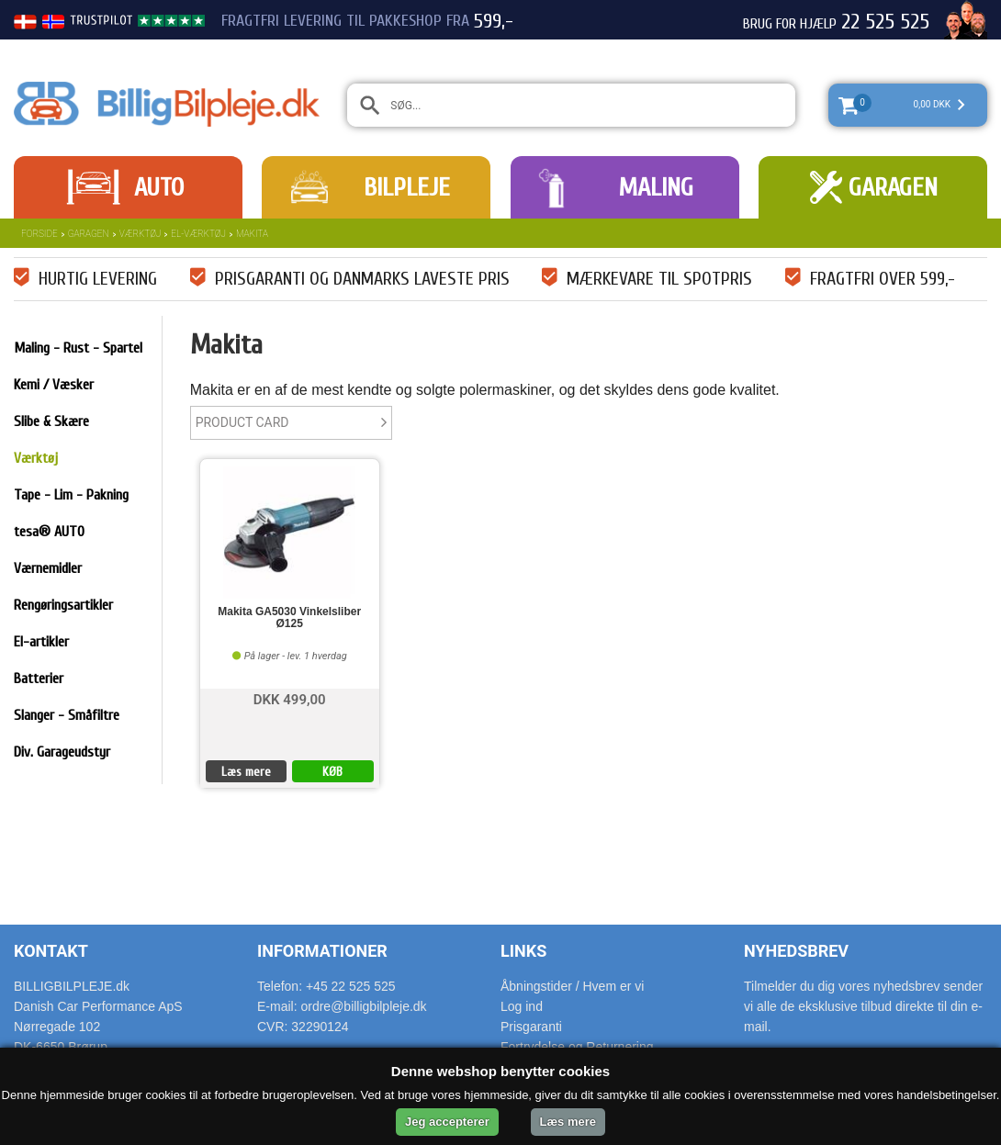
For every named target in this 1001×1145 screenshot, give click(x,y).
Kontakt (51, 950)
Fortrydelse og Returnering (577, 1046)
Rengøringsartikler (63, 605)
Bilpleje (407, 187)
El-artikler (41, 642)
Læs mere (246, 772)
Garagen (893, 187)
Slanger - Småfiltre (66, 715)
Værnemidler (48, 568)
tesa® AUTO (49, 531)
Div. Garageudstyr (62, 752)
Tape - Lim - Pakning (71, 495)
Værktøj (140, 234)
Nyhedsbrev (796, 950)
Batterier (38, 678)
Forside (39, 234)
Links (523, 950)
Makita (252, 234)
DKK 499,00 (289, 698)
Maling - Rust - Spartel (78, 348)
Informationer (322, 950)
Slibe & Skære (51, 421)
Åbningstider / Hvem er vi (572, 986)
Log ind (521, 1006)
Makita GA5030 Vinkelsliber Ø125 (289, 618)
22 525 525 (885, 22)
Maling (655, 187)
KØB (332, 772)
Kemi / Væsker (54, 384)
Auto (159, 187)
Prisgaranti (531, 1026)
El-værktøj (198, 234)
